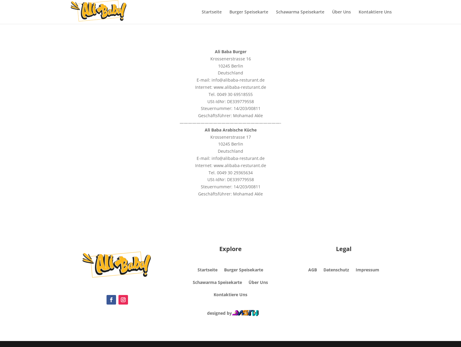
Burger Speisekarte (248, 12)
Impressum (367, 270)
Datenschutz (336, 270)
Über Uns (341, 12)
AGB (312, 270)
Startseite (212, 12)
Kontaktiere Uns (375, 12)
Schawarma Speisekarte (300, 12)
